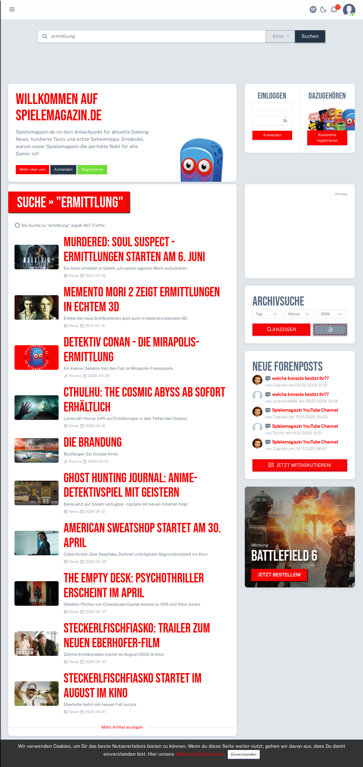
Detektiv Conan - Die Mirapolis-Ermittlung (131, 350)
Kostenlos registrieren (327, 138)
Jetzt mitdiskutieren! (299, 465)
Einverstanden (243, 754)
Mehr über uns (32, 169)
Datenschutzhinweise (200, 754)
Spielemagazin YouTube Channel (305, 410)
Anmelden (63, 169)
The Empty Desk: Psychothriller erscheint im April (134, 585)
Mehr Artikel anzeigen (122, 727)
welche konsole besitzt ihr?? (300, 378)
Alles (278, 36)
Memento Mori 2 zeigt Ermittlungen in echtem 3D (142, 299)
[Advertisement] (181, 62)
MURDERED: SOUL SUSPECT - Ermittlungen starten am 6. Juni (134, 249)
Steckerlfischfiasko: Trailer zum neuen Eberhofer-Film (137, 636)
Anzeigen (281, 329)
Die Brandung (93, 443)
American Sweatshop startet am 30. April (142, 535)
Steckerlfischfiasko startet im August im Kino (133, 686)
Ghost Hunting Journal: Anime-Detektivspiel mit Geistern (130, 485)
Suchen (310, 36)
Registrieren (92, 169)
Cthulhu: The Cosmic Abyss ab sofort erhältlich (144, 400)
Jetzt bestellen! (279, 574)
